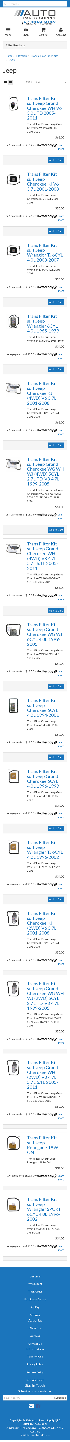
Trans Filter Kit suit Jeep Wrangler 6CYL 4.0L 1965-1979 (43, 323)
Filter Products (15, 45)
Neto (47, 1435)
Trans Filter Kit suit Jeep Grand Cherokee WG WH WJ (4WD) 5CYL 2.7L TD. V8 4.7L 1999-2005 (45, 471)
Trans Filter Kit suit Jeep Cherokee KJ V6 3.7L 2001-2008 (43, 181)
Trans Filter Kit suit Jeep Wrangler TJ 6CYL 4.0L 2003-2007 (45, 252)
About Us (35, 1328)
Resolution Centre (35, 1299)
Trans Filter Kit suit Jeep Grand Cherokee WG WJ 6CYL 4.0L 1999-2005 (44, 634)
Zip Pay (35, 1307)
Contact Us (35, 1343)
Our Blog (35, 1335)
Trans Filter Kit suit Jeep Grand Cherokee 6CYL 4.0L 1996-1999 (43, 778)
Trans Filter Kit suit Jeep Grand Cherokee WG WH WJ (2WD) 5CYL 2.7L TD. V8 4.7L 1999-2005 (45, 996)
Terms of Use (35, 1356)
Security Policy (35, 1379)
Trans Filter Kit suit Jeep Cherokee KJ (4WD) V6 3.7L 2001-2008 (42, 393)
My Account (35, 1283)
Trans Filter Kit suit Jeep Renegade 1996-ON (43, 1145)
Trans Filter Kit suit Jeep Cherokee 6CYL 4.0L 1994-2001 (43, 708)
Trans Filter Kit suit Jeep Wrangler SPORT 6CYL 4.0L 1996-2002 (44, 1209)
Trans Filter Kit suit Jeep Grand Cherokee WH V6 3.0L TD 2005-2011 (44, 108)
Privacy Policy (35, 1364)
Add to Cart (56, 160)
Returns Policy (35, 1372)
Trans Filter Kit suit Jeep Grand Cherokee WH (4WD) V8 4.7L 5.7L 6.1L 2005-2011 (42, 556)
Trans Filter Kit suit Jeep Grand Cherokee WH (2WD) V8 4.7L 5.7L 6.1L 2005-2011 (42, 1075)
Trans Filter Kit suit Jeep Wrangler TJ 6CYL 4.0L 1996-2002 (45, 850)
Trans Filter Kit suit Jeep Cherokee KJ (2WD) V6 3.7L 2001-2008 (42, 923)
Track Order (35, 1291)
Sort (28, 81)
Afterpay (35, 1315)
